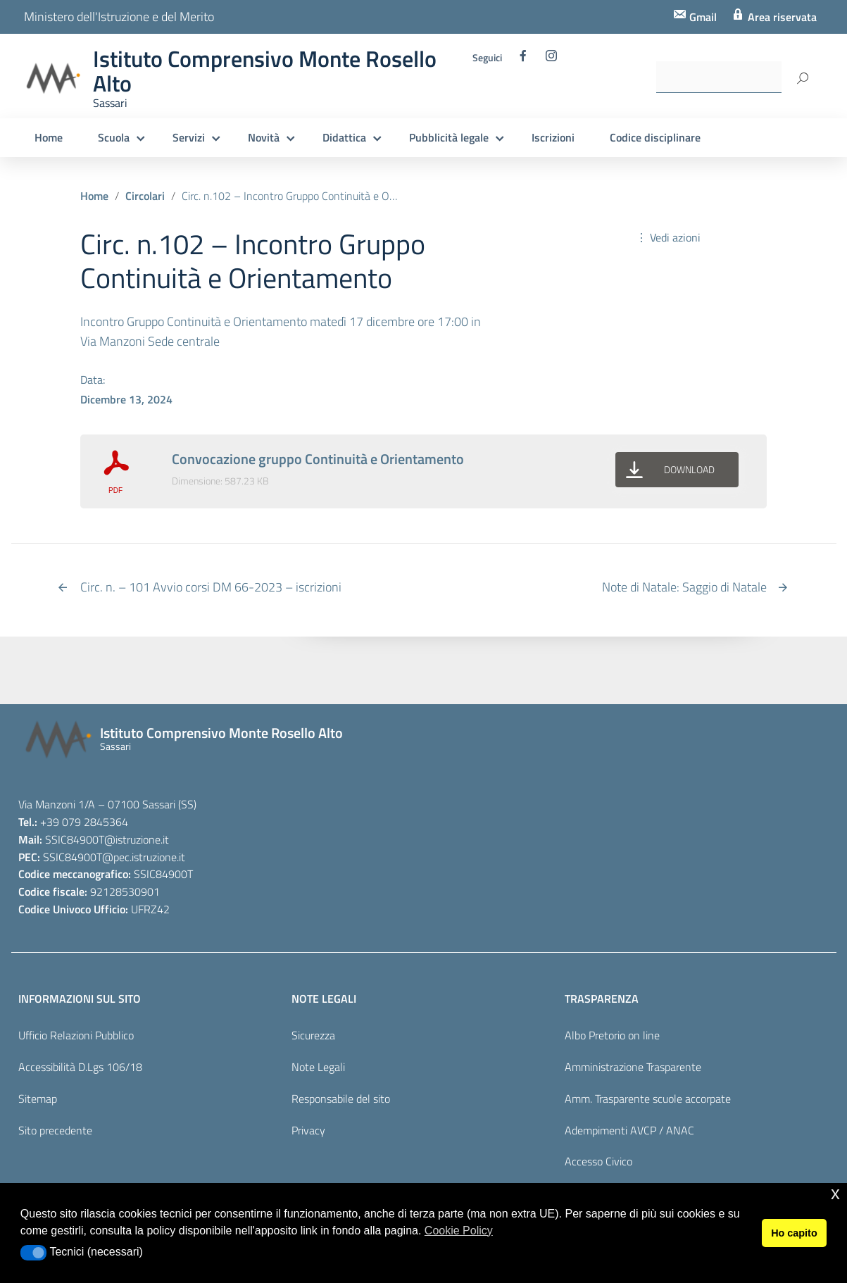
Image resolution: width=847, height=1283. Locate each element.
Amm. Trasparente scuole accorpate (648, 1098)
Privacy (308, 1130)
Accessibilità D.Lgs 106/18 (80, 1066)
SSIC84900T (74, 839)
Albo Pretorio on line (612, 1035)
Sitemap (37, 1098)
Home (48, 137)
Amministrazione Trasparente (633, 1066)
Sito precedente (55, 1130)
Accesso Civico (598, 1161)
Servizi (188, 137)
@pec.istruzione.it (143, 857)
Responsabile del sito (340, 1098)
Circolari (145, 195)
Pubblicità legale (449, 137)
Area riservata (781, 16)
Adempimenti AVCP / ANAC (629, 1130)
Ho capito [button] (794, 1233)
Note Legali (318, 1066)
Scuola (114, 137)
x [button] (835, 1193)
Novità (264, 137)
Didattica (344, 137)
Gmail (701, 16)
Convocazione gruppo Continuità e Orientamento (318, 459)
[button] (33, 1252)
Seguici (487, 57)
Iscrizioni (553, 137)
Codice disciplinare (655, 137)
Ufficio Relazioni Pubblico (76, 1035)
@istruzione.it (136, 839)
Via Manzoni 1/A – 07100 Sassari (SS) (107, 804)
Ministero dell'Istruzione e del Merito (119, 16)
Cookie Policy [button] (459, 1231)
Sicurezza (313, 1035)
